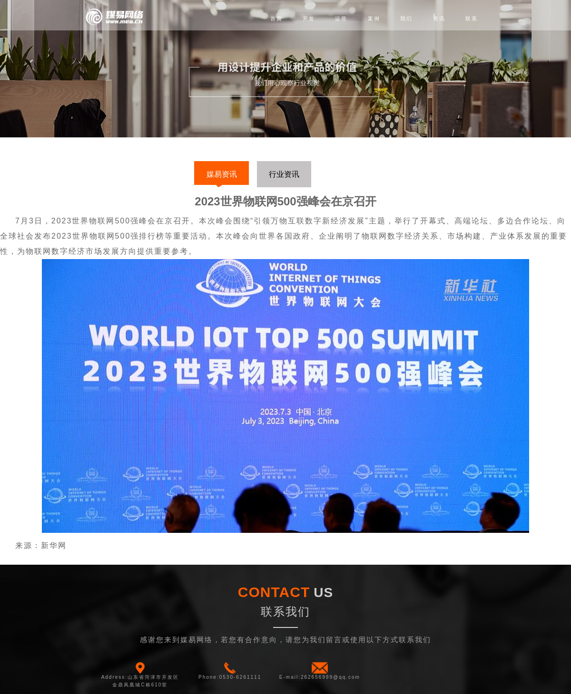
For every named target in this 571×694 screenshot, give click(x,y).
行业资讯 (284, 174)
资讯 (439, 18)
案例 (374, 18)
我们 (406, 18)
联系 (471, 18)
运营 (341, 18)
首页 (276, 18)
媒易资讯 (222, 174)
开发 (309, 18)
